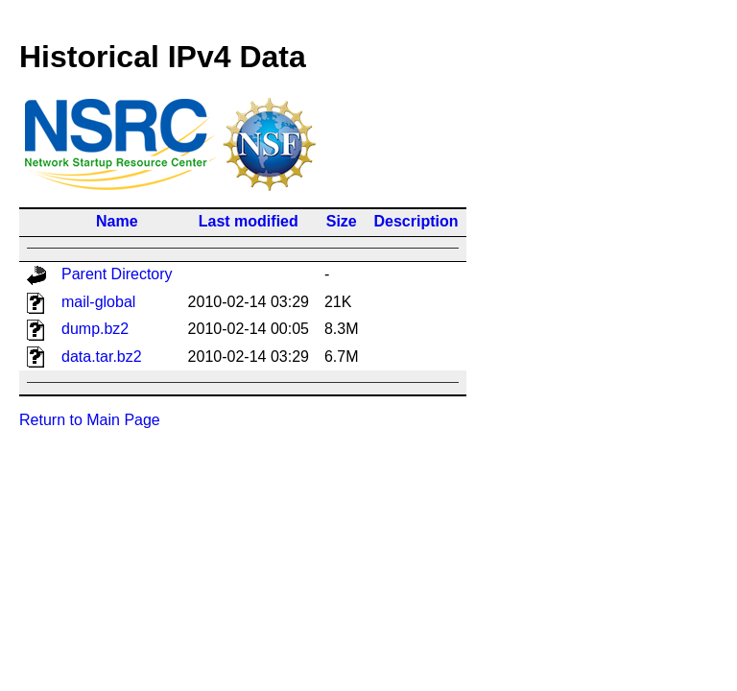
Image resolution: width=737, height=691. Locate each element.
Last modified (248, 221)
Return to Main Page (89, 420)
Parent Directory (117, 274)
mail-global (98, 302)
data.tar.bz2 (101, 356)
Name (117, 221)
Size (341, 221)
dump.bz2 (95, 329)
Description (416, 221)
